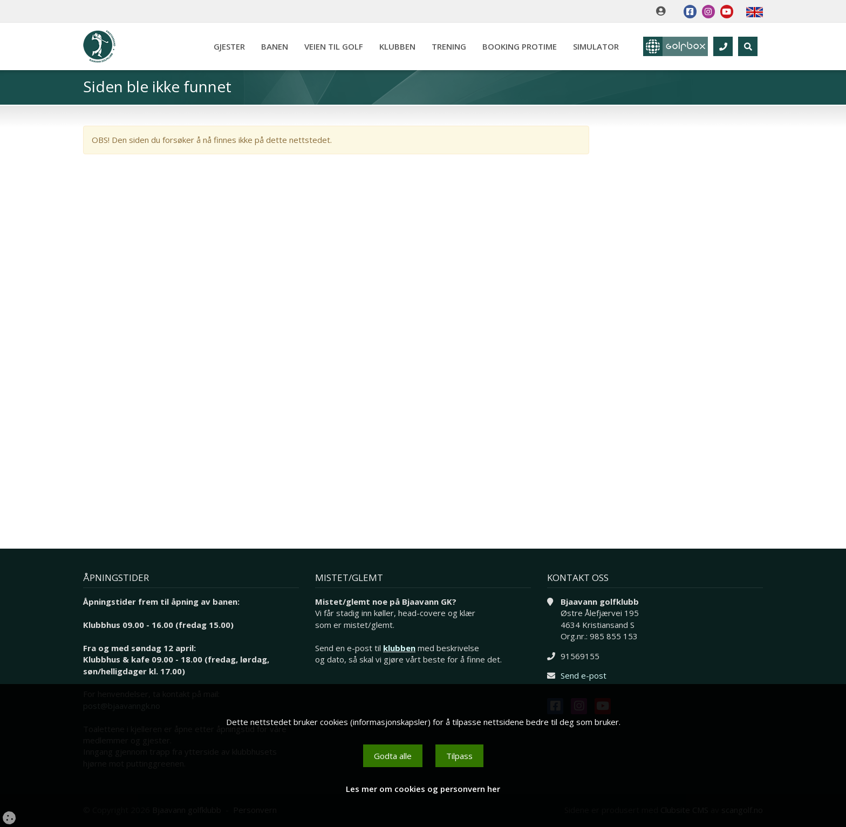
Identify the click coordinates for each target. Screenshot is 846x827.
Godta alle (393, 755)
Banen (274, 46)
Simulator (596, 46)
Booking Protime (519, 46)
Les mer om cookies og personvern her (423, 788)
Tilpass (459, 755)
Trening (449, 46)
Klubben (397, 46)
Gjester (229, 46)
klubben (399, 648)
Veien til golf (333, 46)
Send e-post (583, 675)
